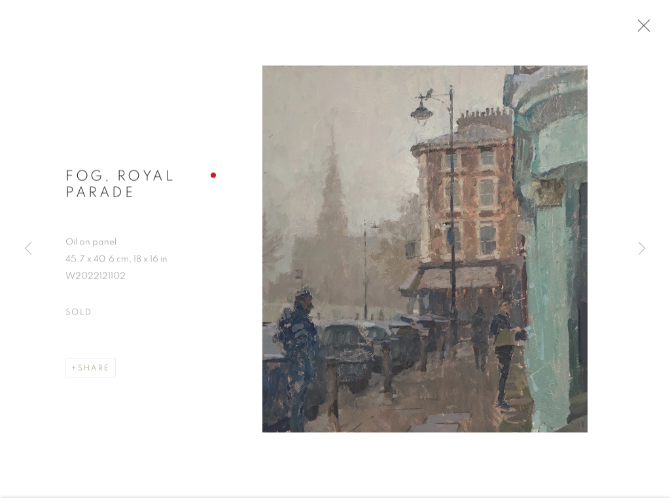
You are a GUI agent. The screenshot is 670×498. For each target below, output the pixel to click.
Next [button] (642, 249)
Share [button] (94, 370)
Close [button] (640, 29)
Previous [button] (28, 249)
